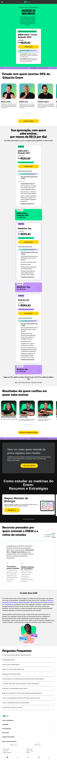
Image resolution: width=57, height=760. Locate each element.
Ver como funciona (29, 465)
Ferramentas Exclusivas (47, 535)
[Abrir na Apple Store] (14, 745)
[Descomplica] (7, 757)
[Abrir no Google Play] (37, 745)
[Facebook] (18, 757)
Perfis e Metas (53, 535)
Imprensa (28, 752)
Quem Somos (5, 750)
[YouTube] (39, 757)
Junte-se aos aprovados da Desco (28, 432)
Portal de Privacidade (7, 752)
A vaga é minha (28, 47)
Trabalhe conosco (29, 750)
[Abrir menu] (2, 2)
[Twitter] (28, 757)
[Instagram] (49, 757)
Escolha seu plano (28, 121)
